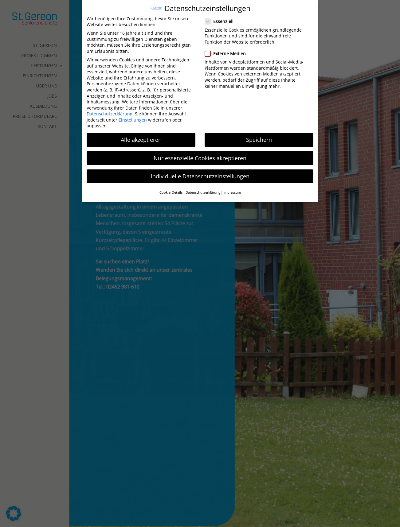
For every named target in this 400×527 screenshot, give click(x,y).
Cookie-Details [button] (170, 189)
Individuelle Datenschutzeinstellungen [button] (200, 172)
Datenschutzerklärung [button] (203, 189)
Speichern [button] (259, 136)
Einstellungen (133, 116)
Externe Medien (228, 50)
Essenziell (222, 18)
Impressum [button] (232, 189)
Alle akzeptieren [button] (141, 136)
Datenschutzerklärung (109, 110)
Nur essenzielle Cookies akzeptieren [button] (200, 154)
